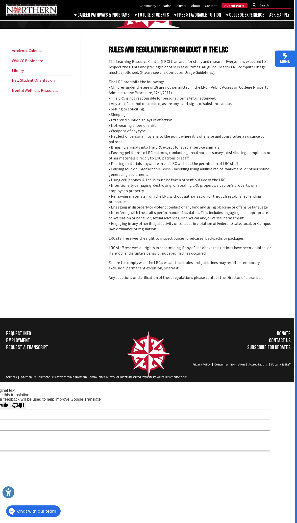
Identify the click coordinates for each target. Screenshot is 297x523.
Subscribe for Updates (269, 347)
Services (11, 377)
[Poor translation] (18, 405)
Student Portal (234, 6)
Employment (18, 340)
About (195, 5)
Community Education (156, 5)
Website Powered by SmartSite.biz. (164, 377)
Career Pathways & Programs (102, 15)
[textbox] (272, 5)
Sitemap (26, 377)
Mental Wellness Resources (35, 90)
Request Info (18, 333)
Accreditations (258, 364)
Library (18, 71)
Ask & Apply (279, 15)
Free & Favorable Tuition (197, 15)
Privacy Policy (202, 364)
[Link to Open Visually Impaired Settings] (8, 492)
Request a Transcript (27, 347)
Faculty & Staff (281, 364)
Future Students (152, 15)
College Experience (245, 15)
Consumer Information (229, 364)
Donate (284, 333)
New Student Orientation (33, 80)
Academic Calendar (28, 50)
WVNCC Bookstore (27, 61)
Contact (211, 5)
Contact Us (280, 340)
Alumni (181, 5)
